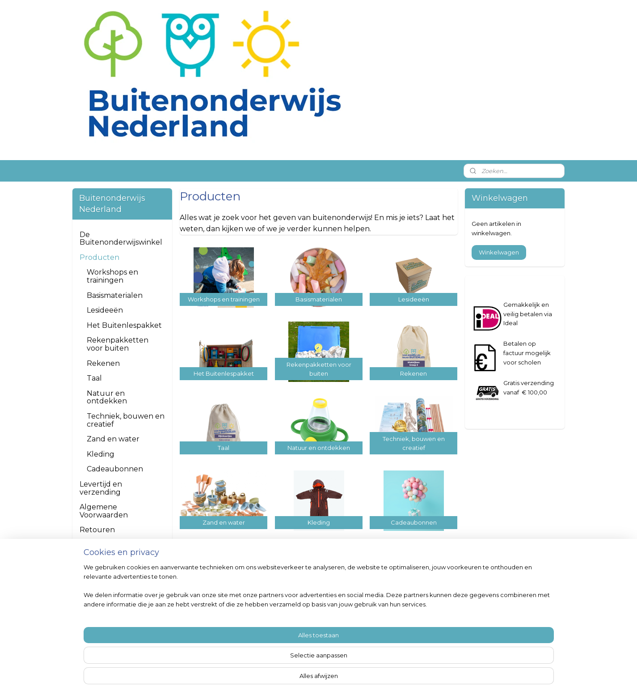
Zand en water (113, 439)
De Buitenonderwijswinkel (121, 238)
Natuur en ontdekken (107, 397)
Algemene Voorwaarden (104, 511)
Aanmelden (494, 641)
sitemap (300, 678)
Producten (99, 257)
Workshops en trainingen (112, 276)
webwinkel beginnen (350, 678)
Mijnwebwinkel (428, 678)
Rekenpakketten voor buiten (117, 344)
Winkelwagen (499, 252)
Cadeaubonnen (115, 469)
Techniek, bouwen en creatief (126, 420)
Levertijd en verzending (101, 488)
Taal (94, 378)
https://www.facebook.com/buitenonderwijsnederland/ (318, 595)
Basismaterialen (115, 295)
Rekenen (103, 363)
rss (317, 678)
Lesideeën (105, 310)
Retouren (97, 529)
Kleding (100, 454)
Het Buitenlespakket (124, 325)
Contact (94, 545)
